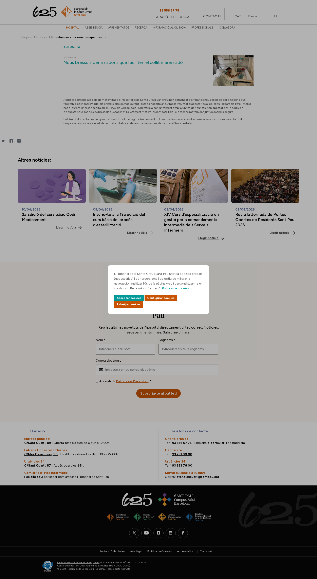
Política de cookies (175, 288)
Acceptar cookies (129, 298)
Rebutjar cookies (129, 304)
